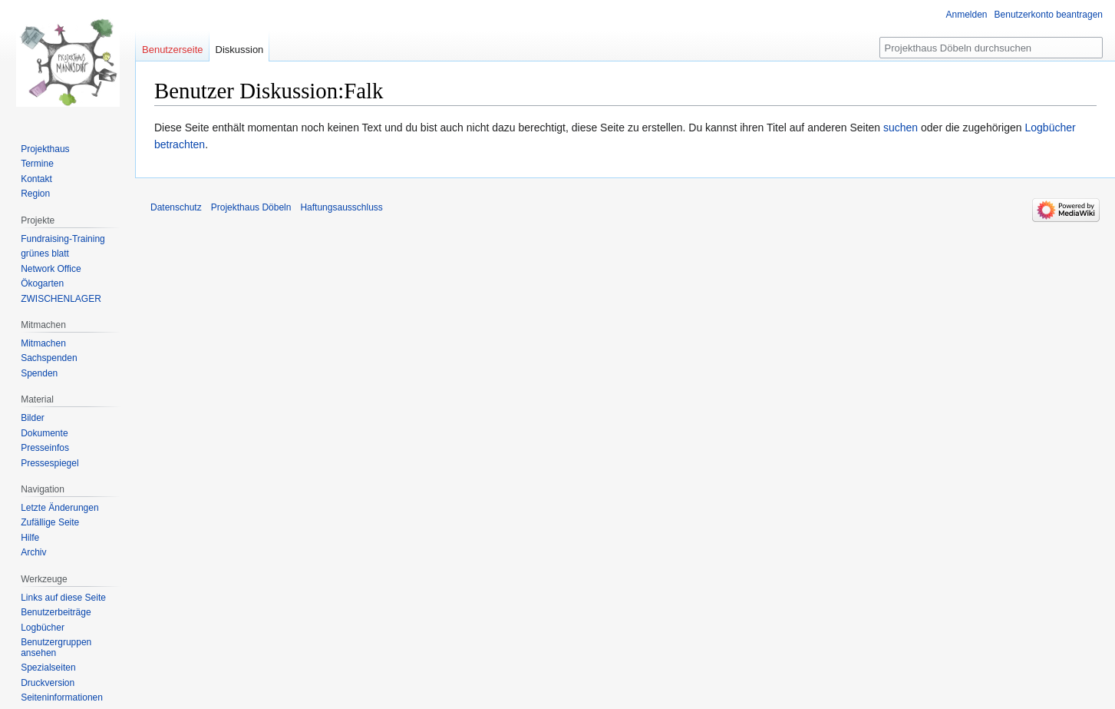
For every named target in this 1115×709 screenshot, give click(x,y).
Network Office (51, 268)
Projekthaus (45, 149)
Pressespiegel (49, 463)
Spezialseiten (48, 667)
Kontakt (36, 179)
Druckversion (47, 683)
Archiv (33, 552)
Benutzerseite (172, 49)
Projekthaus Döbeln (251, 207)
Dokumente (44, 433)
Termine (37, 163)
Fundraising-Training (63, 239)
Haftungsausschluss (341, 207)
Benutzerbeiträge (56, 612)
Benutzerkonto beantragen (1049, 14)
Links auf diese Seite (63, 597)
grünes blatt (45, 253)
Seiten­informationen (62, 697)
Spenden (39, 373)
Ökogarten (42, 283)
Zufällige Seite (50, 522)
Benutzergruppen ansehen (56, 647)
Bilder (33, 417)
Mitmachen (43, 343)
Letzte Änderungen (59, 507)
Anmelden (967, 14)
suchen (900, 127)
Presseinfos (45, 447)
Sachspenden (49, 358)
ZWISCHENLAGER (61, 298)
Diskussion (240, 49)
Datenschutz (176, 207)
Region (35, 193)
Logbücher (42, 627)
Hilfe (30, 537)
